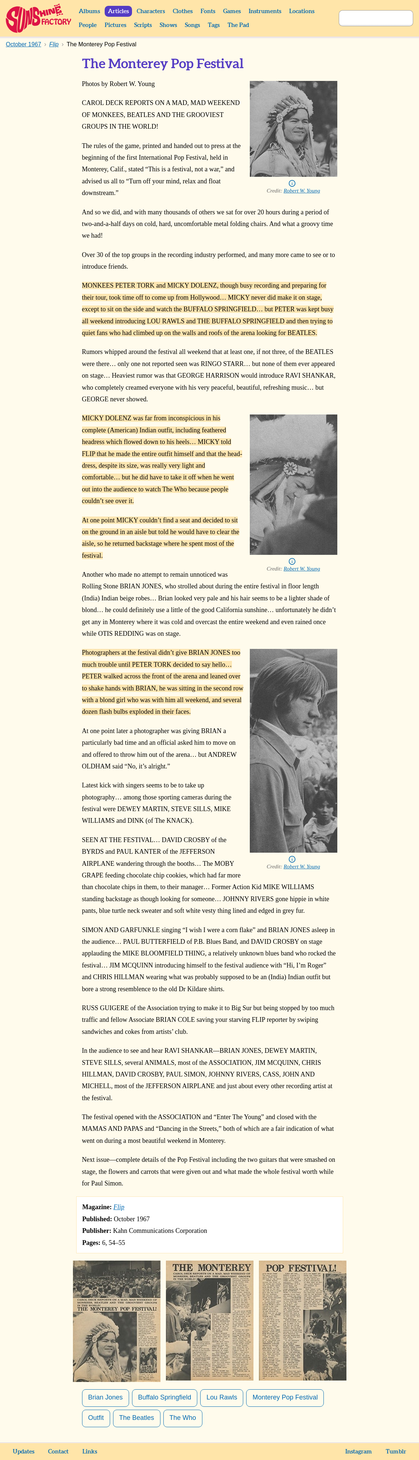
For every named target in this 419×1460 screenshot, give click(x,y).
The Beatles (136, 1417)
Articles (118, 11)
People (88, 25)
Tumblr (396, 1452)
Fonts (208, 11)
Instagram (358, 1452)
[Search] (368, 18)
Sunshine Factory (39, 18)
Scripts (143, 25)
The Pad (238, 25)
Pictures (115, 25)
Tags (214, 25)
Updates (23, 1452)
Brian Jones (105, 1397)
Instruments (265, 11)
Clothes (183, 11)
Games (232, 11)
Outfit (96, 1417)
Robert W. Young (302, 191)
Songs (192, 25)
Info (292, 183)
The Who (183, 1417)
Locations (301, 11)
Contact (58, 1452)
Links (89, 1452)
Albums (89, 11)
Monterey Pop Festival (285, 1397)
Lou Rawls (221, 1397)
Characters (151, 11)
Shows (168, 25)
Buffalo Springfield (164, 1397)
